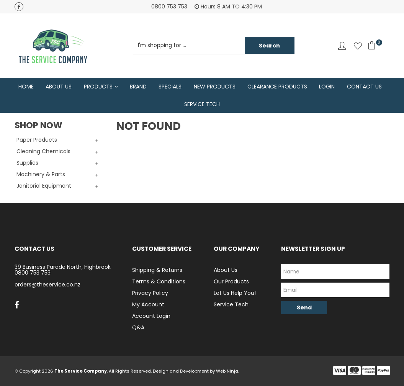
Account (342, 46)
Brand (138, 86)
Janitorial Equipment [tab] (43, 186)
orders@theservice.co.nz (47, 284)
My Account (148, 304)
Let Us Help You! (235, 293)
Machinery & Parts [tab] (40, 174)
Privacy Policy (150, 293)
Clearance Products (277, 86)
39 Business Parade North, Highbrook (63, 267)
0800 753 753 (33, 272)
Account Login (151, 316)
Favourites (358, 46)
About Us (59, 86)
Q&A (138, 327)
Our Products (231, 281)
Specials (170, 86)
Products (98, 86)
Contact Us (364, 86)
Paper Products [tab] (36, 140)
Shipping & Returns (157, 270)
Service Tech (202, 104)
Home (26, 86)
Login (327, 86)
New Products (215, 86)
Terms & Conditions (158, 281)
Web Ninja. (227, 371)
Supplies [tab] (27, 163)
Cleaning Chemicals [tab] (43, 151)
